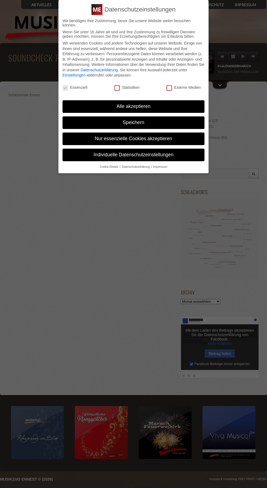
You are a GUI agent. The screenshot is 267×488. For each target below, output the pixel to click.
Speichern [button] (133, 122)
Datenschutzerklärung (99, 70)
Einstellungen (74, 75)
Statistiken (127, 87)
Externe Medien (184, 87)
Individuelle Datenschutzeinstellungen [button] (134, 154)
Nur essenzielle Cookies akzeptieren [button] (133, 138)
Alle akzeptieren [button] (134, 106)
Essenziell (75, 87)
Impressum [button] (160, 166)
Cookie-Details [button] (109, 166)
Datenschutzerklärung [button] (136, 166)
